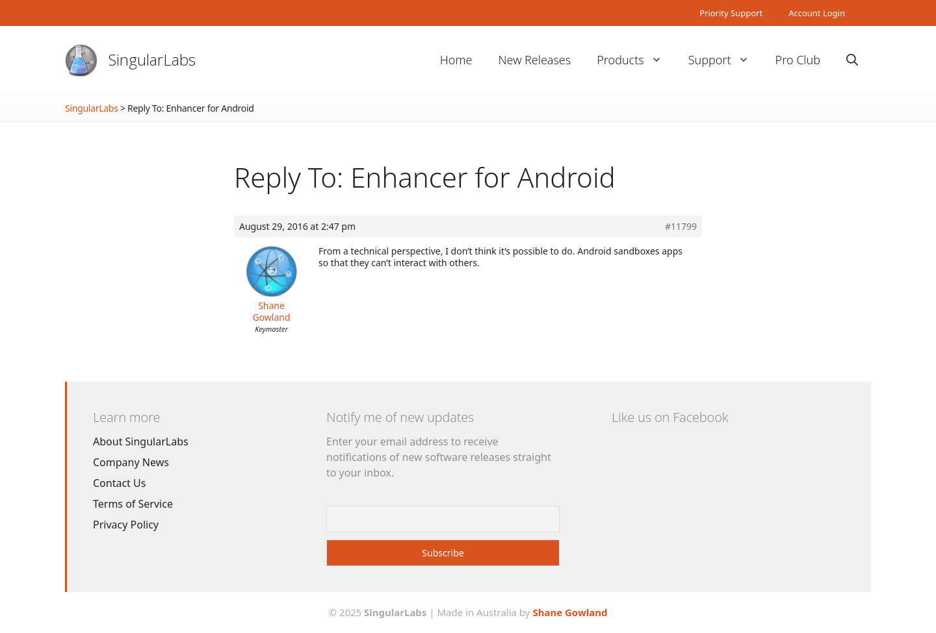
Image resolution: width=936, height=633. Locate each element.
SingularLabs (152, 59)
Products (636, 60)
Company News (131, 462)
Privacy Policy (126, 524)
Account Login (816, 13)
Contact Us (119, 483)
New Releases (534, 60)
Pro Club (797, 60)
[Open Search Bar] (852, 60)
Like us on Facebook (670, 417)
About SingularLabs (140, 441)
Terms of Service (133, 504)
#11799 (681, 226)
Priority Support (730, 13)
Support (725, 60)
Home (456, 60)
